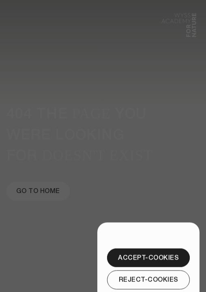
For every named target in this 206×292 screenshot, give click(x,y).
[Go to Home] (38, 191)
